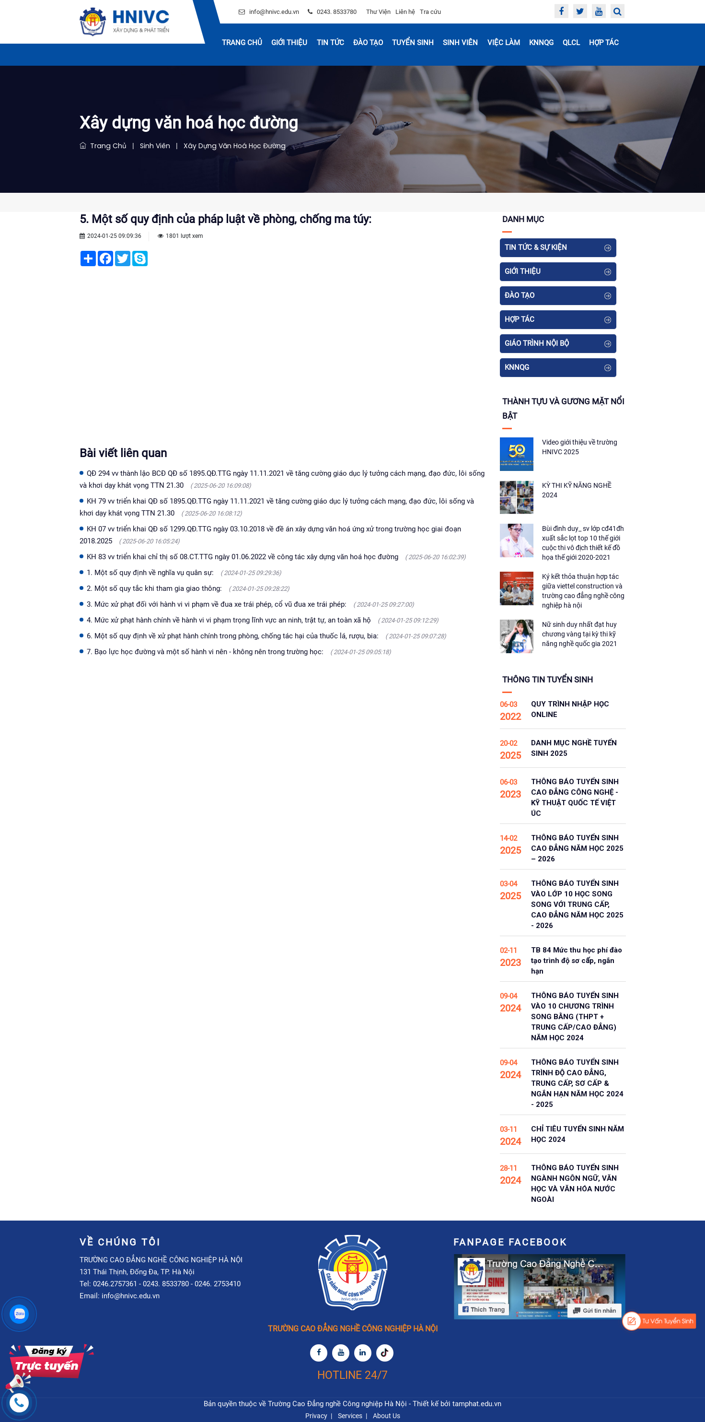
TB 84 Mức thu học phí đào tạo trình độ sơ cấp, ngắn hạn (576, 960)
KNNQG (541, 42)
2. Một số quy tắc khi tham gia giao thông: (188, 588)
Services (350, 1416)
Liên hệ (405, 11)
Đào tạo (368, 42)
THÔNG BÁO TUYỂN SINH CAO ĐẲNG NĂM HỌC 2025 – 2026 (577, 848)
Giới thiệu (289, 42)
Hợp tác (604, 42)
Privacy (316, 1416)
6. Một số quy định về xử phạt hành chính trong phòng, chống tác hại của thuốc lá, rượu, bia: (266, 636)
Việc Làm (503, 42)
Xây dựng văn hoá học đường (233, 146)
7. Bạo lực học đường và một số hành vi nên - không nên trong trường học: (239, 651)
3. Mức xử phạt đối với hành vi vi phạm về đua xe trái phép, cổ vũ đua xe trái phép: (250, 604)
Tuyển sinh (413, 42)
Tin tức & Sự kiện (536, 247)
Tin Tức (330, 42)
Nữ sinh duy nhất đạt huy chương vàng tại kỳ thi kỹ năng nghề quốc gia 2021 (579, 634)
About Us (386, 1416)
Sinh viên (154, 146)
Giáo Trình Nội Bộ (537, 343)
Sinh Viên (460, 42)
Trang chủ (242, 42)
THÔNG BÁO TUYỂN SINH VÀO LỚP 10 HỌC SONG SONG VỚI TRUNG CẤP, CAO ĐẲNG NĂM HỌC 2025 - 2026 (577, 904)
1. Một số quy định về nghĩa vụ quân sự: (184, 572)
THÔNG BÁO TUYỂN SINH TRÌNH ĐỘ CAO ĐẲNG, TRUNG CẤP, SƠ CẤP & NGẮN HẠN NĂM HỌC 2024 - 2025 (577, 1083)
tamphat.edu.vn (476, 1403)
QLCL (571, 42)
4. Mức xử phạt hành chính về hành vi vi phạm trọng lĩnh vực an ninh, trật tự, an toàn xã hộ (263, 620)
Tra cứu (430, 11)
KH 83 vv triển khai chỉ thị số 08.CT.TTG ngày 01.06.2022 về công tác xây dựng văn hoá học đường (276, 556)
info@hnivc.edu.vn (274, 11)
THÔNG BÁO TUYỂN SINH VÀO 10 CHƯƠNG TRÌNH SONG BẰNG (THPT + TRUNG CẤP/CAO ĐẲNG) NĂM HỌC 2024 (575, 1016)
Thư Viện (378, 11)
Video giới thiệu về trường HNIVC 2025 (579, 447)
